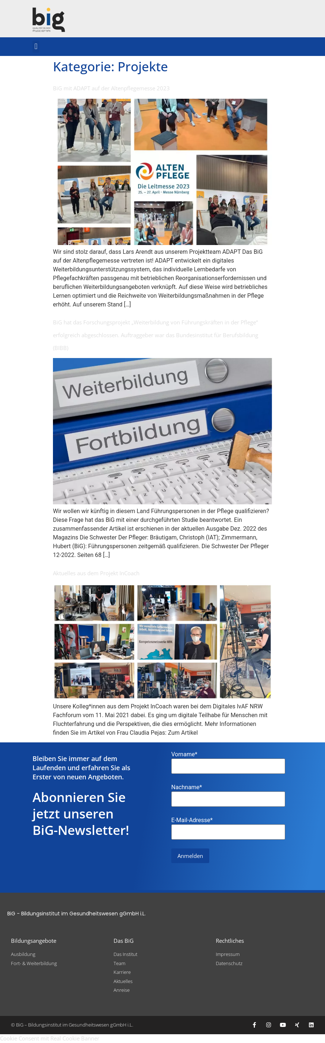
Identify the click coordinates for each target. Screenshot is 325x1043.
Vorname (184, 754)
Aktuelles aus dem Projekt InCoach (96, 573)
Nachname (186, 787)
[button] (35, 47)
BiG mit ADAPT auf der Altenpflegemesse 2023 (111, 88)
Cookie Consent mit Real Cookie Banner (49, 1038)
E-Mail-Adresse (192, 820)
